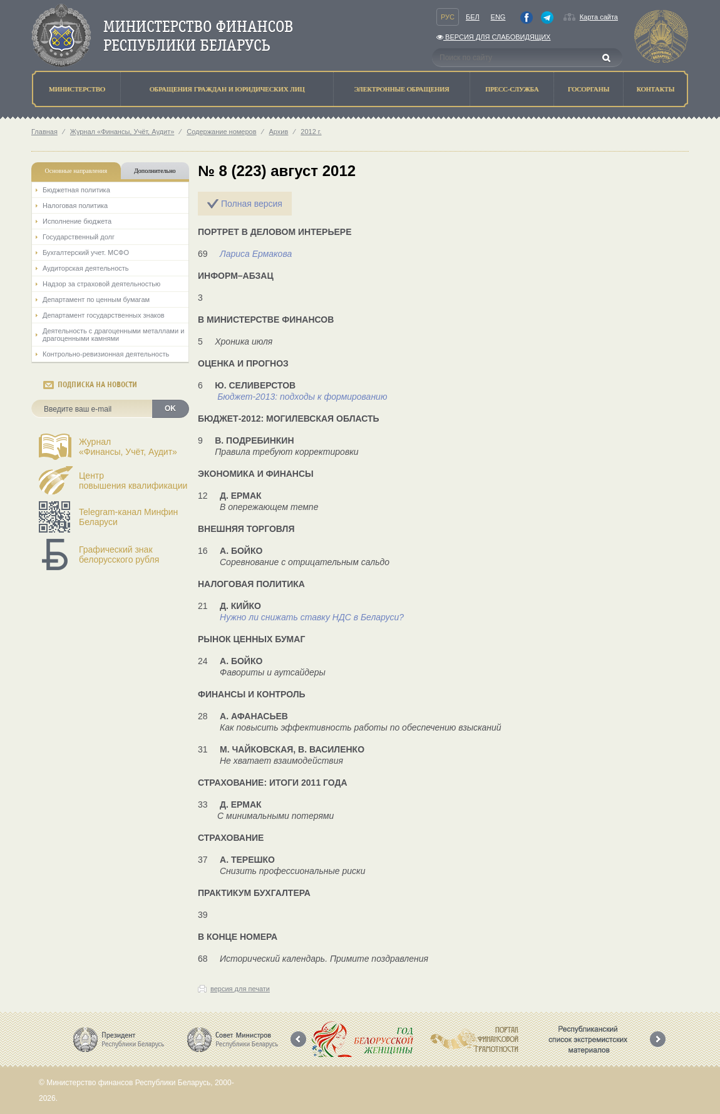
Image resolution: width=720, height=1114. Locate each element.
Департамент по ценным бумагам (96, 299)
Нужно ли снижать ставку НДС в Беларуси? (312, 617)
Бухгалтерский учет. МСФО (86, 252)
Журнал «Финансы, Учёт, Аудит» (122, 131)
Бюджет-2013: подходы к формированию (302, 397)
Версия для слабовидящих (493, 37)
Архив (279, 131)
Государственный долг (79, 237)
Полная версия (251, 204)
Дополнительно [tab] (154, 170)
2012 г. (311, 131)
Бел (473, 17)
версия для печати (240, 988)
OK (170, 408)
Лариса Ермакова (256, 254)
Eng (498, 17)
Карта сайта (599, 17)
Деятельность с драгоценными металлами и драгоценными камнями (113, 334)
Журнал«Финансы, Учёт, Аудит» (128, 447)
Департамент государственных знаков (104, 315)
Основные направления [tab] (76, 170)
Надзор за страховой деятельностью (101, 284)
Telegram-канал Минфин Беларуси (128, 517)
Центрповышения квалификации (133, 481)
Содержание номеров (221, 131)
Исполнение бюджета (77, 221)
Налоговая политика (75, 205)
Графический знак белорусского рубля (119, 554)
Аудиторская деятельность (86, 268)
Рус (448, 17)
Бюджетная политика (76, 190)
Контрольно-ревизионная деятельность (106, 354)
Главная (44, 131)
